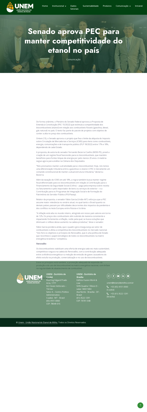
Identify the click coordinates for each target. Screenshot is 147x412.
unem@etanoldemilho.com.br (120, 282)
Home (45, 6)
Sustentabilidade (90, 6)
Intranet (139, 6)
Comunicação (122, 6)
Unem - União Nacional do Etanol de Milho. (38, 322)
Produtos (107, 6)
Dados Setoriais (74, 7)
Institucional (58, 6)
